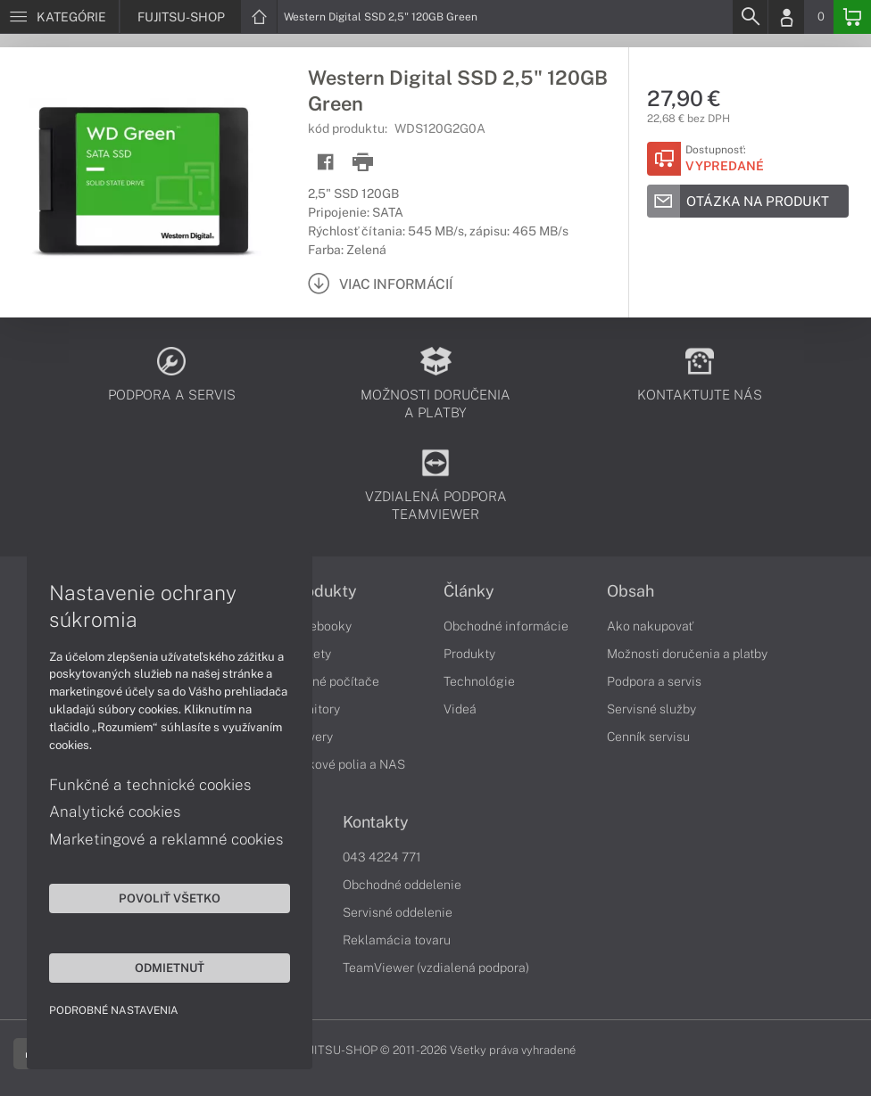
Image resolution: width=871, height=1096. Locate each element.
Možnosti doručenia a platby (687, 654)
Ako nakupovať (650, 626)
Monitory (314, 709)
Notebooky (320, 626)
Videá (460, 709)
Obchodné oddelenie (402, 885)
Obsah (630, 591)
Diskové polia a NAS (347, 764)
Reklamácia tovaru (397, 940)
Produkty (323, 591)
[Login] (786, 17)
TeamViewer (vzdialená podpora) (436, 967)
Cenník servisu (648, 736)
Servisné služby (651, 709)
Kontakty (376, 822)
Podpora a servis (654, 681)
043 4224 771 (382, 857)
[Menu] (59, 17)
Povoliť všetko (169, 898)
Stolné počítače (334, 681)
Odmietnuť (169, 967)
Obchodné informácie (506, 626)
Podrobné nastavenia (113, 1010)
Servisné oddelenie (397, 912)
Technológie (479, 681)
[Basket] (852, 17)
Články (469, 591)
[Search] (749, 17)
